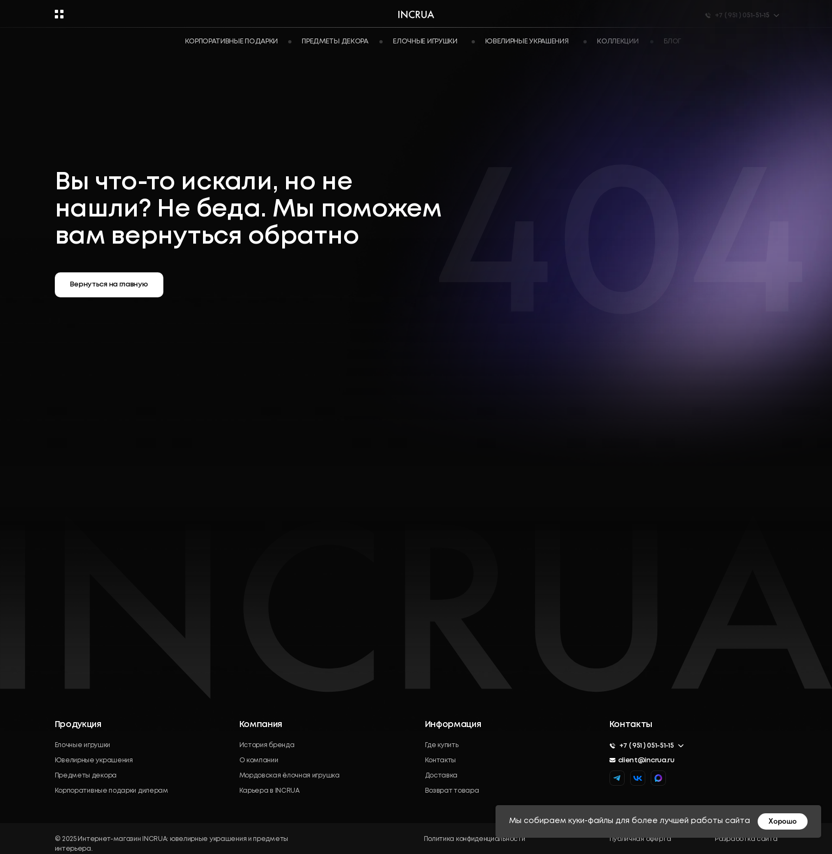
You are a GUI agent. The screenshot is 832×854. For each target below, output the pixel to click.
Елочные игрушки (83, 745)
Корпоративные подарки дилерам (111, 791)
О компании (258, 760)
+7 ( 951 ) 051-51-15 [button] (646, 746)
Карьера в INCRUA (269, 791)
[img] (658, 778)
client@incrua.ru (646, 760)
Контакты (440, 760)
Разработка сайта (746, 839)
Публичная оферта (640, 839)
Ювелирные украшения (94, 760)
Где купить (442, 745)
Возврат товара (452, 791)
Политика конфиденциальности (474, 839)
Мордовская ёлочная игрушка (289, 776)
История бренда (267, 745)
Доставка (441, 776)
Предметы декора (86, 776)
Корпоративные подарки (231, 41)
